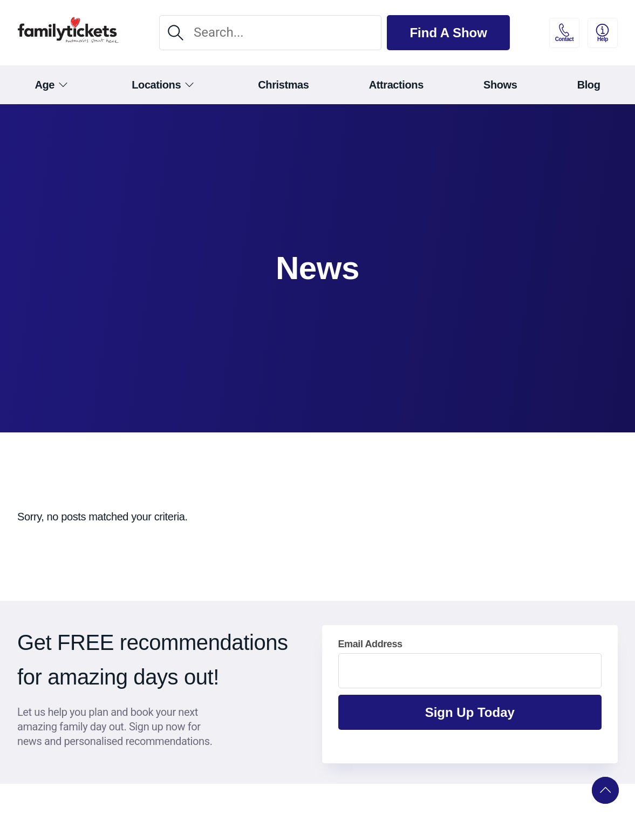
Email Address (370, 644)
